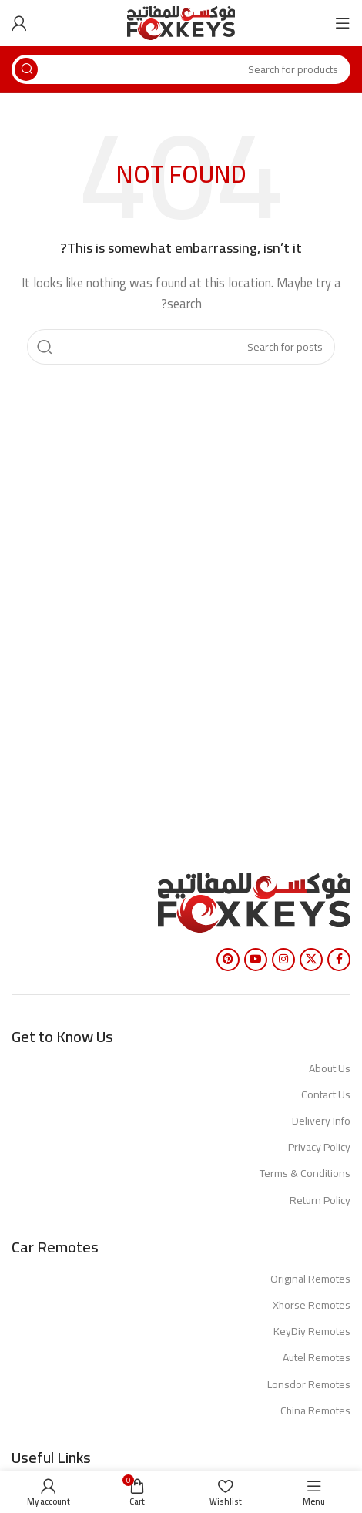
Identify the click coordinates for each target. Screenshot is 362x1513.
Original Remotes (310, 1279)
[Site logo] (181, 22)
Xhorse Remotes (311, 1305)
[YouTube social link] (255, 959)
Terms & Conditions (305, 1173)
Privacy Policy (319, 1147)
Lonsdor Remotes (308, 1384)
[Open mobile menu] (342, 23)
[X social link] (311, 959)
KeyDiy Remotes (311, 1331)
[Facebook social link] (338, 959)
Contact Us (325, 1094)
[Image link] (254, 901)
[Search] (181, 69)
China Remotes (315, 1410)
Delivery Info (321, 1121)
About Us (329, 1068)
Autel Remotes (316, 1357)
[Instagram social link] (283, 959)
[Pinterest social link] (228, 959)
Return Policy (320, 1200)
